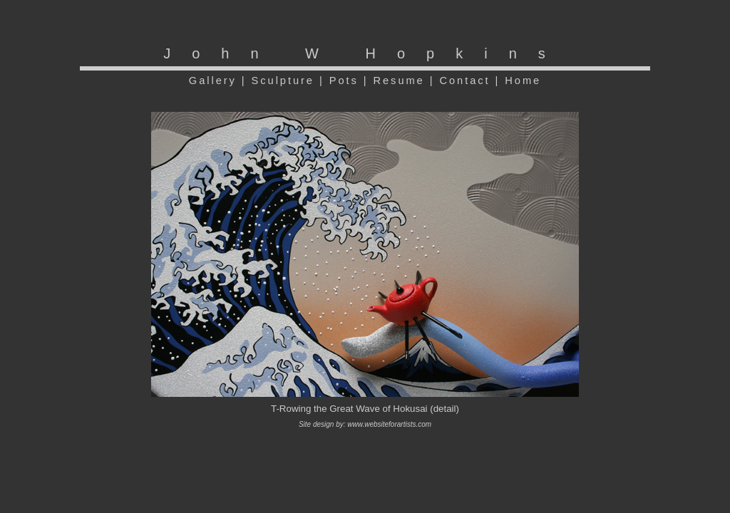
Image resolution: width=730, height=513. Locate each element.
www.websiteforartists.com (389, 424)
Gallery (213, 80)
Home (523, 80)
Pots (344, 80)
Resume (399, 80)
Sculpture (283, 80)
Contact (464, 80)
